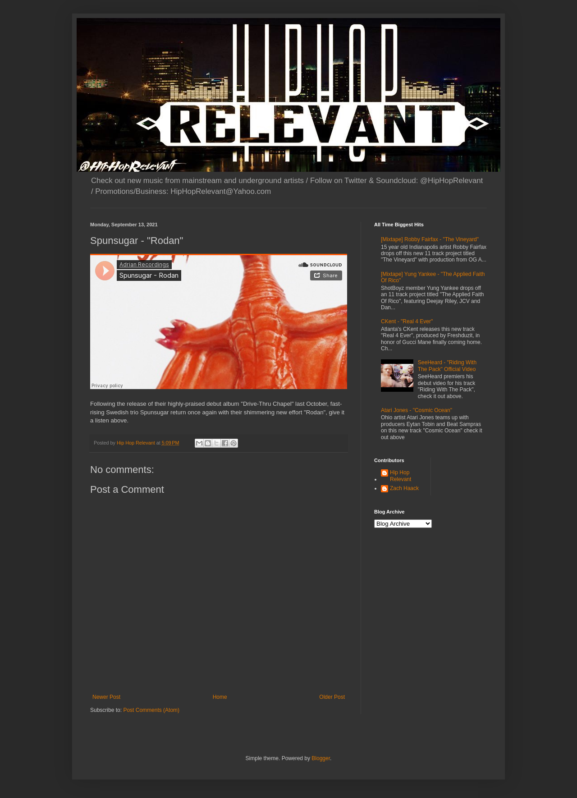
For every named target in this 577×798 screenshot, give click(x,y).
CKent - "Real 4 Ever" (407, 321)
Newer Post (106, 697)
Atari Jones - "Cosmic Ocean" (416, 410)
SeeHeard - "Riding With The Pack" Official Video (447, 365)
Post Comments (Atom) (151, 710)
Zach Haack (404, 488)
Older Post (332, 697)
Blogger (320, 758)
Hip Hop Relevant (400, 475)
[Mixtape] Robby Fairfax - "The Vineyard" (430, 239)
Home (220, 697)
